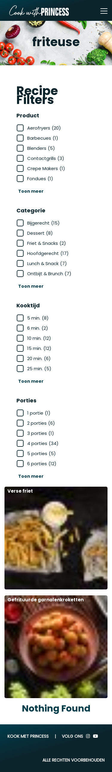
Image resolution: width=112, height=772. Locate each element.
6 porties (41, 463)
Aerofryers (44, 127)
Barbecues (42, 138)
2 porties (41, 423)
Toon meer (31, 191)
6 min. (37, 328)
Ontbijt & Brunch (49, 273)
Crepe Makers (46, 168)
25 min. (39, 368)
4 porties (43, 443)
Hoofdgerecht (48, 253)
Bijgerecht (43, 223)
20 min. (39, 358)
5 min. (38, 318)
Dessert (40, 233)
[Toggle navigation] (104, 11)
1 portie (38, 413)
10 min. (39, 338)
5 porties (41, 453)
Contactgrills (45, 158)
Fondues (40, 178)
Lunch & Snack (47, 263)
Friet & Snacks (46, 243)
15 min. (39, 348)
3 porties (40, 433)
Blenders (41, 148)
